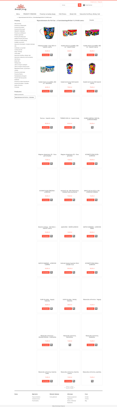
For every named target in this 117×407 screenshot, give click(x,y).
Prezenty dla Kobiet (19, 27)
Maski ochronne (18, 85)
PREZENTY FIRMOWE (19, 31)
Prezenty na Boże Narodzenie (21, 81)
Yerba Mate (17, 53)
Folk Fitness (17, 59)
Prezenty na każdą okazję (20, 40)
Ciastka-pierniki (18, 49)
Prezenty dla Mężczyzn (20, 36)
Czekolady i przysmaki (19, 48)
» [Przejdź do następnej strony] (74, 387)
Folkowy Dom (17, 63)
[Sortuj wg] (96, 20)
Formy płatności (53, 397)
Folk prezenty (17, 23)
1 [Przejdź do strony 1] (67, 387)
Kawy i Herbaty (18, 51)
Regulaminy (70, 398)
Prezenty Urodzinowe (19, 72)
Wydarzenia (70, 402)
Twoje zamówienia (36, 397)
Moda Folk (17, 61)
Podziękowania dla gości (20, 76)
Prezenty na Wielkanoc (20, 33)
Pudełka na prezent (19, 42)
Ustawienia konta (36, 398)
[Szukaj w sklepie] (69, 5)
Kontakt (86, 397)
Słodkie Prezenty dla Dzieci (21, 38)
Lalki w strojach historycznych (21, 66)
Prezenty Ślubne (18, 74)
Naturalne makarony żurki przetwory (23, 57)
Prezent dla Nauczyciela (20, 77)
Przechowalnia (35, 400)
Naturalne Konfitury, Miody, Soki (22, 55)
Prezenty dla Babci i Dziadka (21, 83)
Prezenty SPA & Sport (19, 29)
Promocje (16, 87)
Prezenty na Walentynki (20, 25)
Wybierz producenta (19, 94)
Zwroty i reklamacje (71, 400)
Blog (86, 400)
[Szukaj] (79, 5)
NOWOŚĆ (16, 79)
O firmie (86, 398)
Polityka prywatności (72, 397)
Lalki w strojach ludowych (20, 64)
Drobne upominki (18, 35)
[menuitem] (18, 14)
